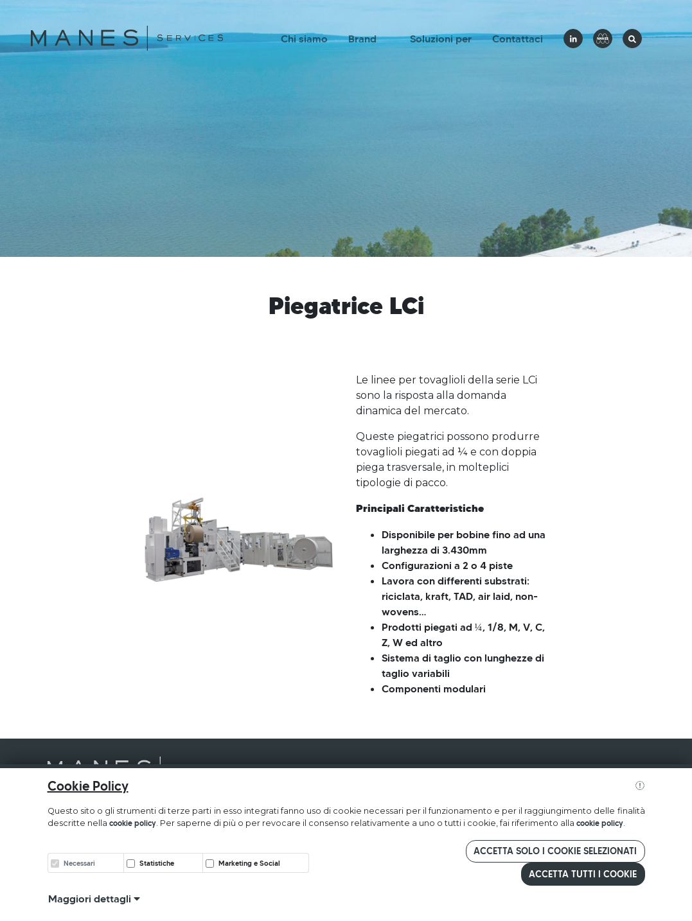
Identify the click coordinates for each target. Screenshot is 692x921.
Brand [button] (362, 38)
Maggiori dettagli (94, 898)
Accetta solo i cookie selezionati (555, 851)
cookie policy (132, 823)
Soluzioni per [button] (441, 38)
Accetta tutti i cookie (583, 874)
